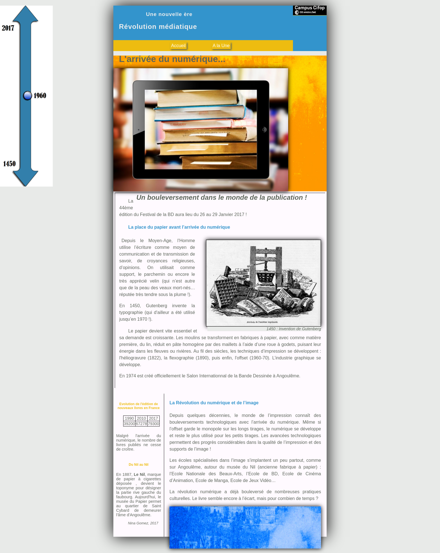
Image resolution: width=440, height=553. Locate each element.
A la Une (221, 45)
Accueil (178, 45)
